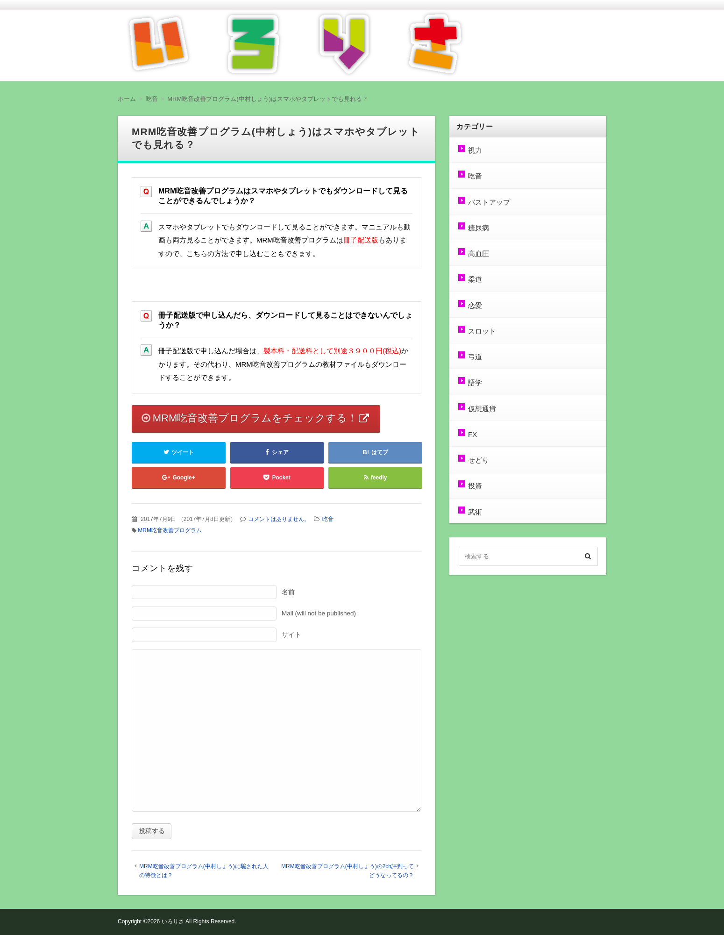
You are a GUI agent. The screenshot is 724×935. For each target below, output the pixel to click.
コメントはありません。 (279, 519)
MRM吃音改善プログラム (170, 530)
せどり (478, 460)
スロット (482, 331)
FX (472, 434)
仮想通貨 (482, 409)
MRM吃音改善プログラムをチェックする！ (255, 418)
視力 (475, 150)
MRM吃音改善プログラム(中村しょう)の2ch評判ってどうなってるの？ (347, 870)
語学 (475, 382)
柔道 (475, 279)
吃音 (328, 519)
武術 (475, 512)
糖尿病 (478, 228)
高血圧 (478, 253)
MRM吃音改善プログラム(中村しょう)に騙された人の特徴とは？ (204, 870)
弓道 (475, 357)
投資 (475, 486)
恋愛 (475, 305)
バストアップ (489, 202)
